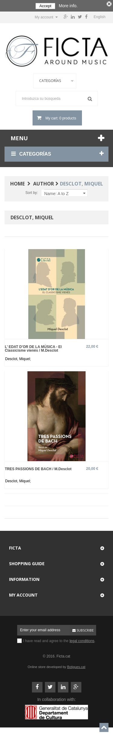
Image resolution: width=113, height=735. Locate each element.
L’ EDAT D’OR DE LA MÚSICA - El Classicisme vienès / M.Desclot (33, 347)
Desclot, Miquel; (18, 358)
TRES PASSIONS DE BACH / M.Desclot (38, 468)
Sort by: (31, 191)
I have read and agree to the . (59, 640)
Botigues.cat (76, 665)
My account (23, 594)
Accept (45, 6)
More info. (68, 5)
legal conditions (82, 640)
